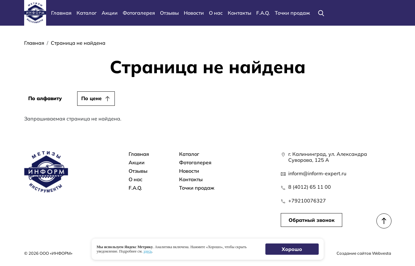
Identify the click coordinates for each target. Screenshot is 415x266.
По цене (91, 98)
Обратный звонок (311, 220)
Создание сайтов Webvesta (364, 253)
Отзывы (169, 13)
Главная (61, 13)
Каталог (87, 13)
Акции (110, 13)
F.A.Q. (263, 13)
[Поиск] (321, 13)
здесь (147, 251)
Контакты (239, 13)
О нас (216, 13)
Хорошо (292, 249)
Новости (194, 13)
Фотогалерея (139, 13)
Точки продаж (292, 13)
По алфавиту (45, 98)
